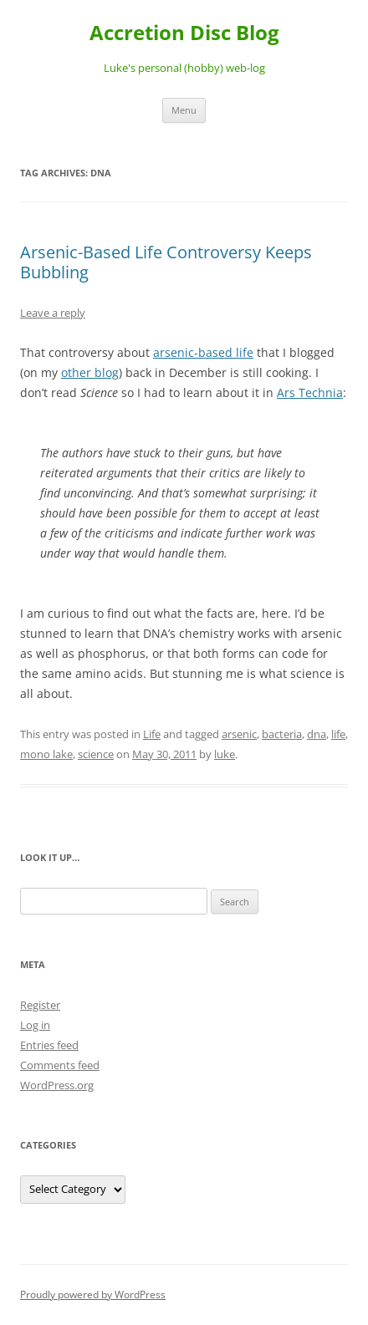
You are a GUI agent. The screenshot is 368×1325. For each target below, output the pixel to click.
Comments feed (60, 1065)
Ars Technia (310, 392)
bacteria (282, 733)
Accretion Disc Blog (184, 33)
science (96, 754)
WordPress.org (57, 1085)
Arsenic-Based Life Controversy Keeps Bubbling (166, 262)
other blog (90, 372)
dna (316, 733)
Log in (35, 1024)
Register (40, 1004)
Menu (184, 110)
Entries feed (49, 1044)
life (338, 733)
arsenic (239, 733)
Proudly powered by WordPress (93, 1294)
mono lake (46, 754)
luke (224, 754)
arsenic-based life (203, 352)
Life (152, 733)
